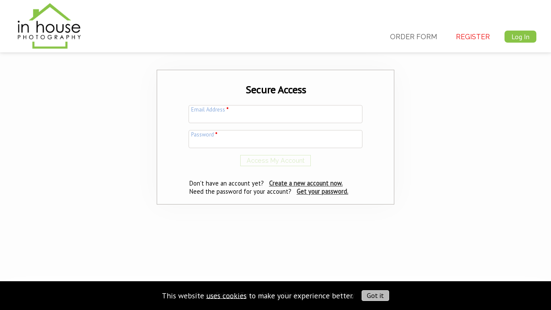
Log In (520, 36)
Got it (375, 295)
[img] (49, 24)
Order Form (413, 37)
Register (473, 37)
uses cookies (226, 295)
